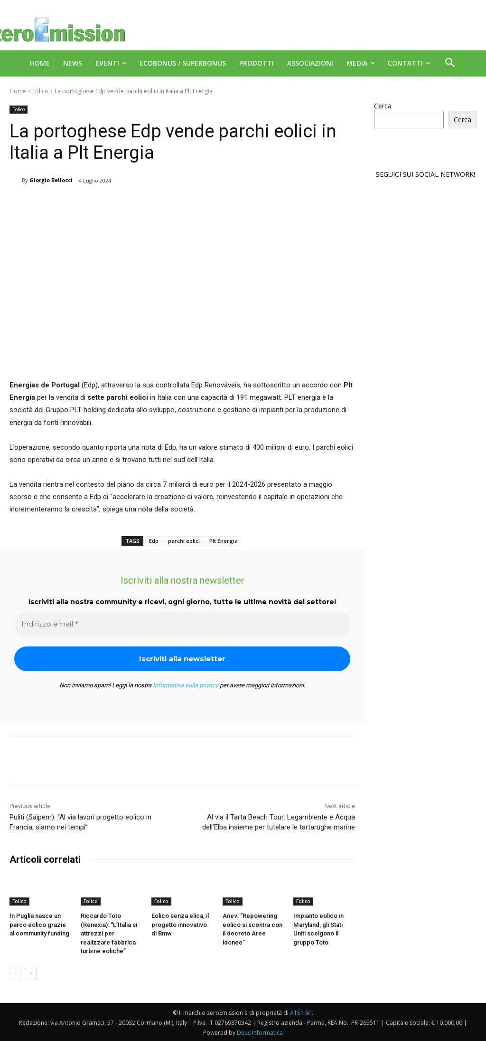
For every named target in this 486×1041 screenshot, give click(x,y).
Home (17, 91)
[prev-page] (15, 973)
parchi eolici (184, 540)
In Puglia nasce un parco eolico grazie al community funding (39, 924)
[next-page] (31, 973)
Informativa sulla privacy (185, 685)
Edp (154, 540)
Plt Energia (223, 540)
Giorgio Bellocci (51, 179)
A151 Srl (301, 1012)
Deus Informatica (260, 1032)
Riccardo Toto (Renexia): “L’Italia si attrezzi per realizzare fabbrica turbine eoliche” (109, 933)
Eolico (40, 91)
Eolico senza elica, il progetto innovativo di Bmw (182, 924)
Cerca (383, 105)
